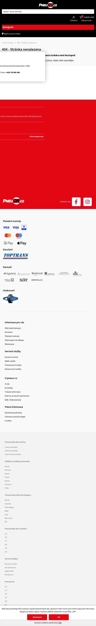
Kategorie (48, 27)
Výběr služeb (10, 361)
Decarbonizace (10, 567)
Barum (7, 466)
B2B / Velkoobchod (13, 400)
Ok (59, 617)
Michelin (8, 470)
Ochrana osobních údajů (15, 416)
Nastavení (37, 617)
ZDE (60, 622)
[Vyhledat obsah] (91, 11)
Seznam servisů (11, 357)
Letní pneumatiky (11, 447)
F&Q (28, 66)
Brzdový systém (11, 564)
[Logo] (48, 5)
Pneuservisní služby (13, 365)
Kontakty (9, 388)
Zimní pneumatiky (11, 450)
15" (6, 534)
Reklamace (9, 344)
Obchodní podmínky (13, 412)
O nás (7, 384)
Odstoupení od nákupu (14, 340)
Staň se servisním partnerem (17, 396)
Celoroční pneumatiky (13, 454)
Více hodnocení (36, 136)
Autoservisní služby (13, 369)
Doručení (8, 332)
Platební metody (12, 336)
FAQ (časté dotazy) (13, 328)
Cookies (8, 420)
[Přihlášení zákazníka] (74, 17)
